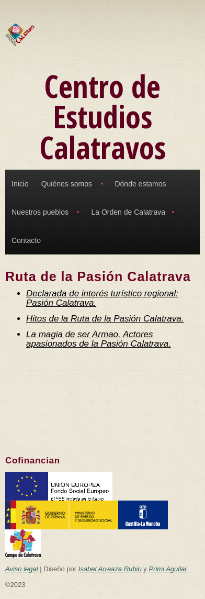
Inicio (20, 184)
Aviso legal (21, 569)
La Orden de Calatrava (128, 212)
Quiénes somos (66, 184)
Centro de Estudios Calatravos (103, 116)
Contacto (26, 240)
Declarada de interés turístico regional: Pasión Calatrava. (102, 298)
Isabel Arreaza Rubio (110, 569)
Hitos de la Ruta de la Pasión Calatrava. (105, 319)
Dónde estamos (140, 184)
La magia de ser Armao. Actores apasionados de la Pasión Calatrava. (98, 339)
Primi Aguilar (168, 569)
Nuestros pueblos (40, 212)
